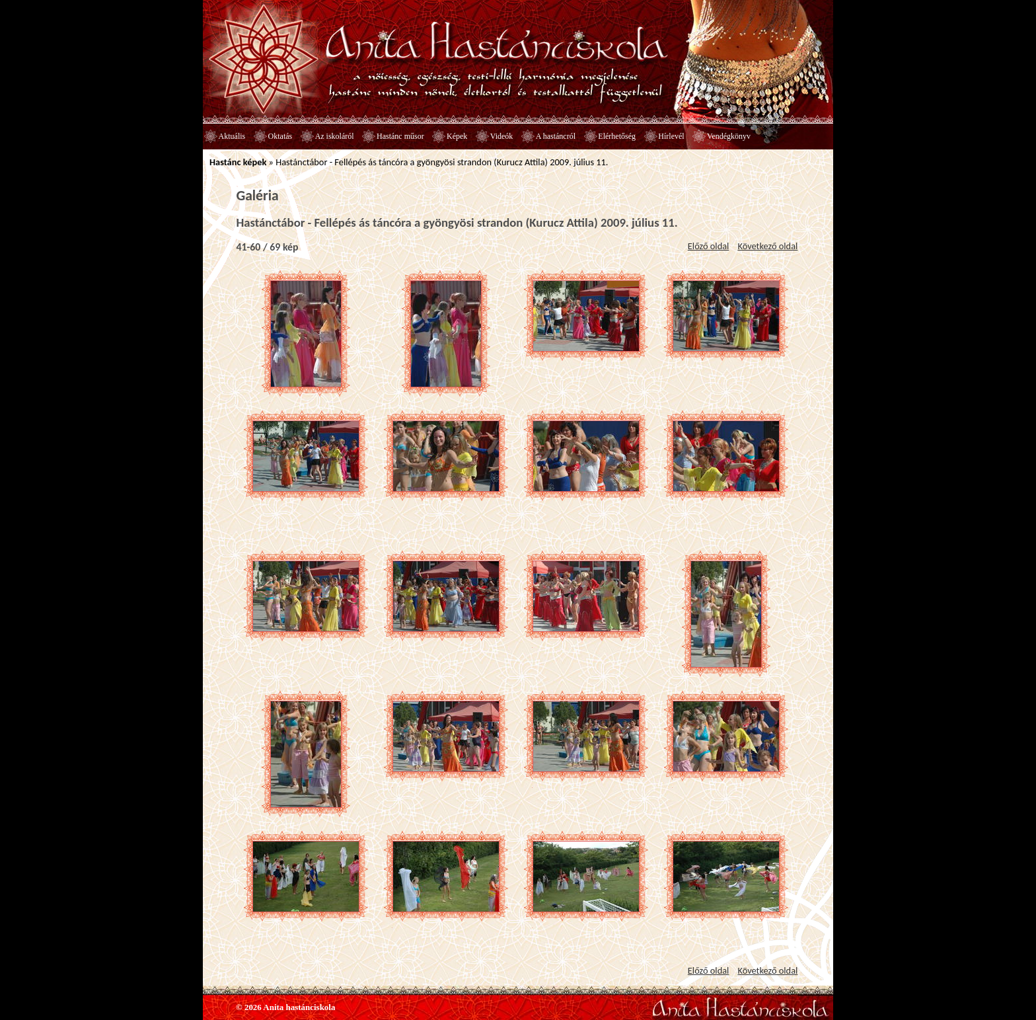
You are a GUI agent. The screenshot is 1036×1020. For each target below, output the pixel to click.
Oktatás (280, 136)
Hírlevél (671, 136)
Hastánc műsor (400, 136)
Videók (501, 136)
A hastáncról (555, 136)
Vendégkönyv (729, 136)
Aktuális (232, 136)
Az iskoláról (334, 136)
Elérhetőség (617, 136)
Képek (457, 136)
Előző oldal (708, 246)
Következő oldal (767, 246)
